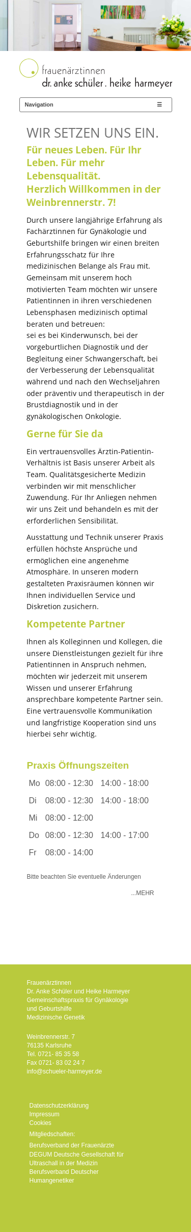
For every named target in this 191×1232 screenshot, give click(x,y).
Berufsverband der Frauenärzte (72, 1145)
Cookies (40, 1122)
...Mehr (142, 893)
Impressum (45, 1114)
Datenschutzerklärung (59, 1105)
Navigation (39, 104)
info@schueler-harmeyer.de (64, 1071)
